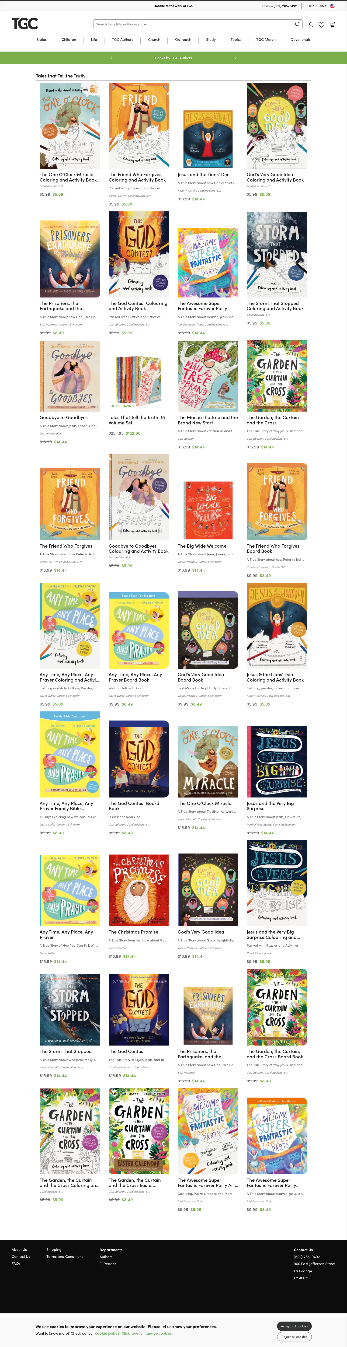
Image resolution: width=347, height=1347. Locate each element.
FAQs (16, 1263)
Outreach (183, 40)
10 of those (41, 23)
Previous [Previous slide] (111, 57)
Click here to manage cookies (146, 1333)
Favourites (321, 25)
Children (69, 40)
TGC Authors (122, 40)
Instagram (333, 1300)
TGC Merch (266, 40)
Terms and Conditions (64, 1256)
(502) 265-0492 (285, 5)
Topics (236, 40)
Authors (106, 1256)
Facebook (325, 1300)
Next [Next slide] (235, 57)
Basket (332, 25)
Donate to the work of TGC (174, 5)
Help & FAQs (317, 5)
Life (94, 40)
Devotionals (301, 40)
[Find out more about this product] (70, 179)
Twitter (316, 1300)
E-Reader (108, 1263)
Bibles (41, 40)
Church (154, 40)
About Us (19, 1249)
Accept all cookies (294, 1326)
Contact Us (21, 1256)
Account (311, 24)
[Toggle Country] (332, 6)
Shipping (54, 1249)
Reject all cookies (294, 1336)
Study (211, 40)
